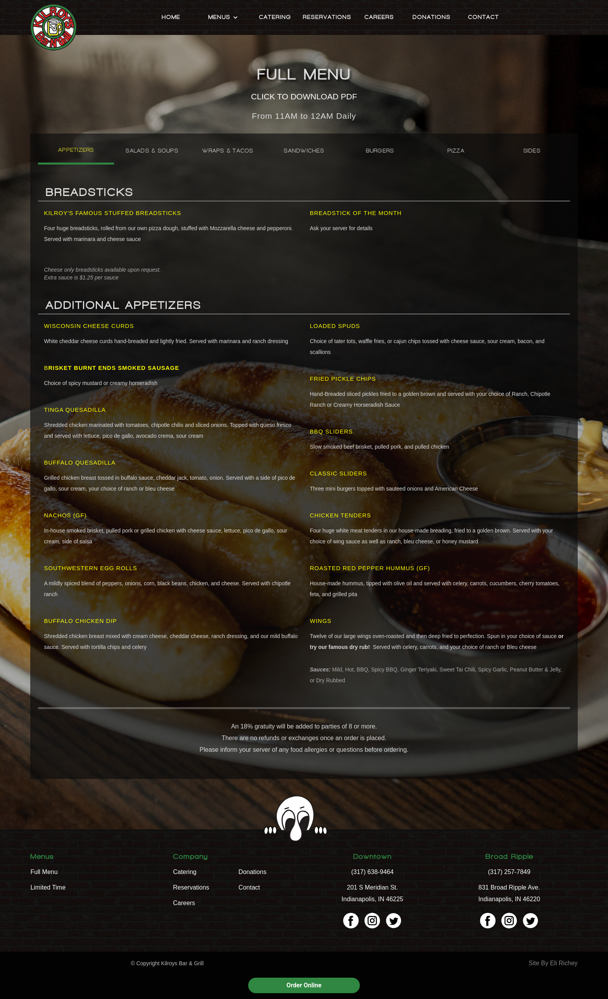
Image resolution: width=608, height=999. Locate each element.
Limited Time (48, 887)
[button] (223, 17)
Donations (432, 17)
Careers (379, 17)
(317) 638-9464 (372, 872)
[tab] (76, 153)
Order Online (304, 985)
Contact (483, 17)
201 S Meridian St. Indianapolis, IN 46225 (372, 893)
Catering (275, 17)
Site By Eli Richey (553, 963)
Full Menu (43, 872)
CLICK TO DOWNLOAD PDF (304, 96)
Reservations (327, 17)
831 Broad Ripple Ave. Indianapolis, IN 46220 (509, 893)
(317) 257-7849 (509, 872)
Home (171, 17)
